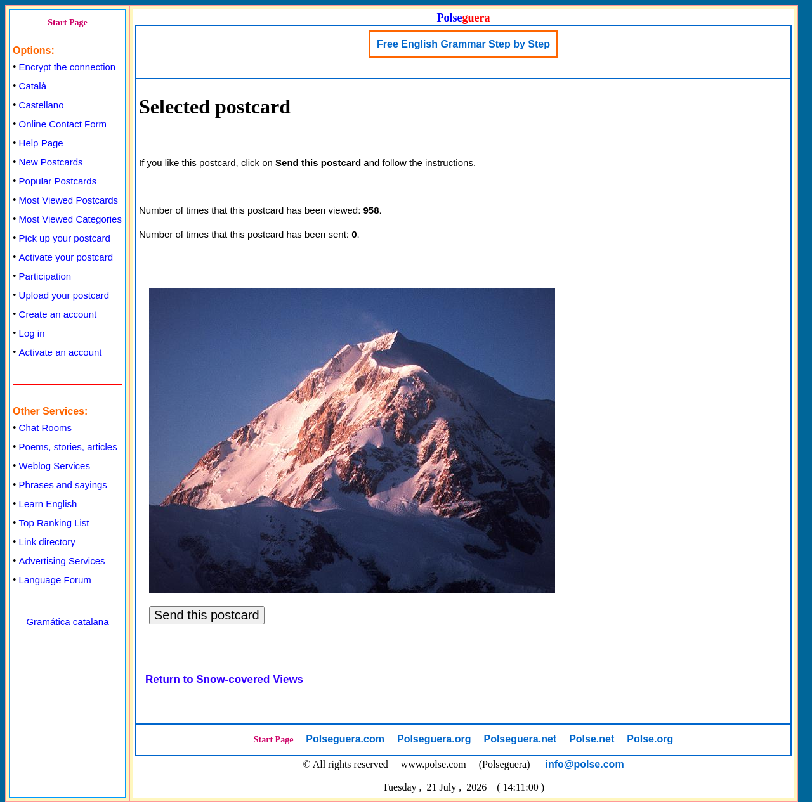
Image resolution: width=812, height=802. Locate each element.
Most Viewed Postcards (68, 200)
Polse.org (650, 739)
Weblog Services (54, 465)
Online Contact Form (63, 124)
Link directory (47, 541)
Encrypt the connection (67, 66)
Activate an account (60, 352)
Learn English (48, 503)
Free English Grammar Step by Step (463, 44)
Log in (32, 333)
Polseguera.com (345, 739)
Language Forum (55, 579)
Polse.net (591, 739)
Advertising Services (62, 560)
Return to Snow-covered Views (224, 679)
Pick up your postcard (64, 238)
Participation (45, 276)
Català (32, 86)
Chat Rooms (45, 427)
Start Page (68, 22)
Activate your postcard (66, 257)
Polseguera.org (434, 739)
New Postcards (51, 162)
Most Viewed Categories (70, 219)
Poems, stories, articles (68, 446)
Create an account (58, 314)
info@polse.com (585, 764)
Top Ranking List (54, 522)
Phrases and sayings (63, 484)
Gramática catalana (67, 621)
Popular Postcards (58, 181)
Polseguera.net (519, 739)
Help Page (41, 143)
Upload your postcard (64, 295)
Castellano (41, 105)
